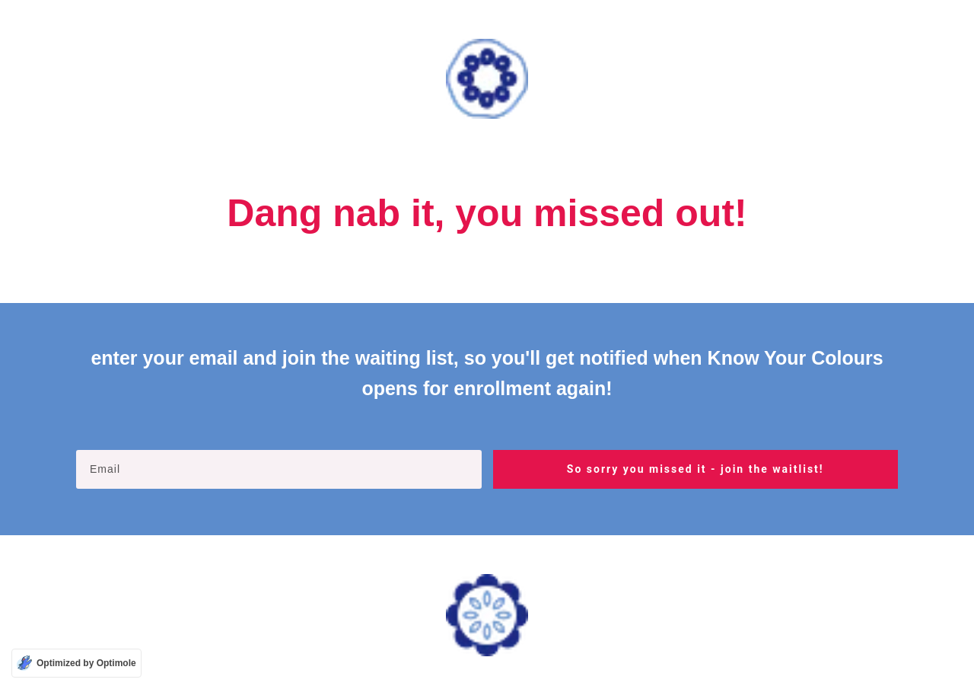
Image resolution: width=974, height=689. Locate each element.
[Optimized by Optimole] (76, 663)
